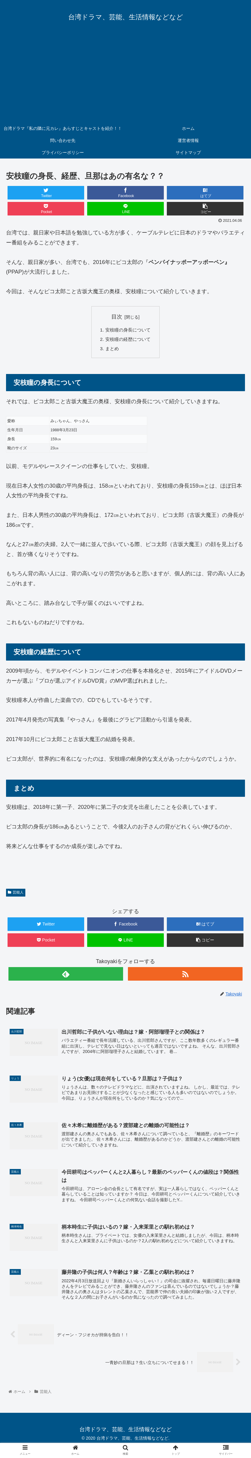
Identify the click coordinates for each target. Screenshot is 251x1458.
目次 (116, 317)
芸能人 (16, 894)
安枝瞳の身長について (128, 330)
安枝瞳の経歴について (128, 340)
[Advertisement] (125, 77)
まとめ (111, 350)
